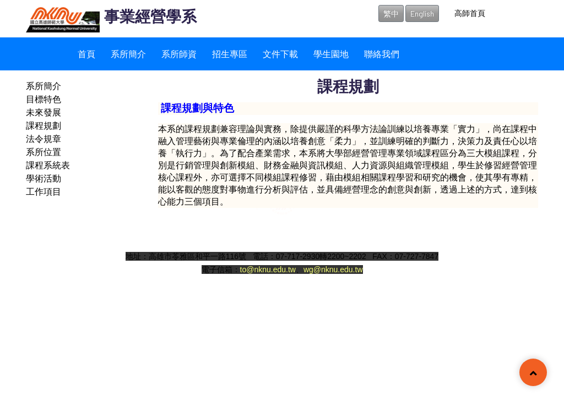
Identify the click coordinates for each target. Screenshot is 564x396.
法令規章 (43, 138)
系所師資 (179, 53)
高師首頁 (469, 13)
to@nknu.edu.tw (268, 269)
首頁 (86, 53)
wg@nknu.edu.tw (333, 269)
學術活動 (43, 178)
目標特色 (43, 99)
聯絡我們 (381, 53)
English (422, 13)
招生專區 (229, 53)
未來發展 (43, 112)
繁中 (391, 13)
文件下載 (280, 53)
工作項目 (43, 191)
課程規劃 (43, 125)
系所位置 (43, 151)
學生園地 (331, 53)
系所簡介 (128, 53)
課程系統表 (48, 165)
